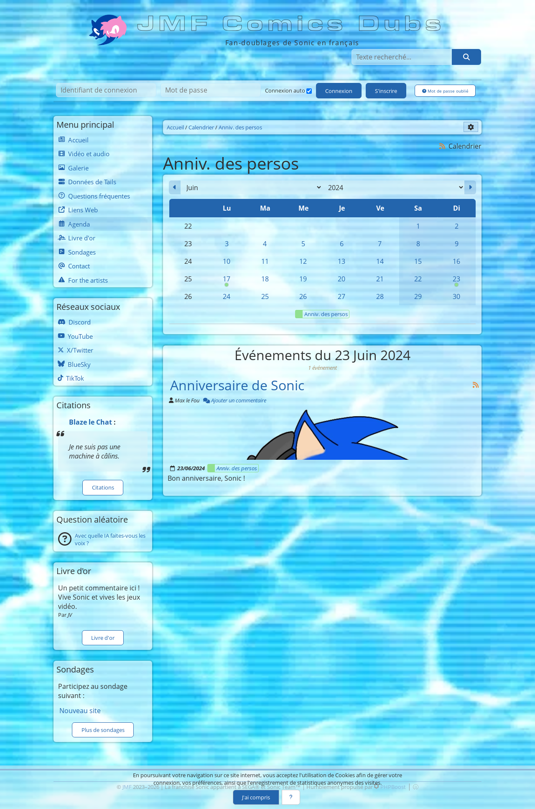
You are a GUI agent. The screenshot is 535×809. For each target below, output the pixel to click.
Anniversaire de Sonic (237, 385)
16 (456, 261)
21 (380, 278)
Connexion (338, 91)
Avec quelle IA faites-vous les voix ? (110, 539)
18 (265, 278)
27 (341, 296)
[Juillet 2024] (470, 187)
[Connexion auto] (309, 91)
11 (265, 261)
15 (418, 261)
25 (265, 296)
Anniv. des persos (322, 314)
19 (303, 278)
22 (418, 278)
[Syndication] (442, 146)
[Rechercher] (466, 57)
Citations (103, 487)
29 (418, 296)
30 (456, 296)
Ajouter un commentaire (234, 400)
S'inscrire (386, 91)
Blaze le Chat (90, 422)
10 (226, 261)
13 (341, 261)
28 (380, 296)
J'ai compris (256, 797)
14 (380, 261)
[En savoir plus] (291, 797)
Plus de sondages (103, 730)
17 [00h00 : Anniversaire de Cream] (226, 281)
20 (341, 278)
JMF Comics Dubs (292, 24)
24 (226, 296)
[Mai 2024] (175, 187)
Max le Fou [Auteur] (187, 400)
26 (303, 296)
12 (303, 261)
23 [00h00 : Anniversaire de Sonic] (456, 281)
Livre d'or (103, 638)
